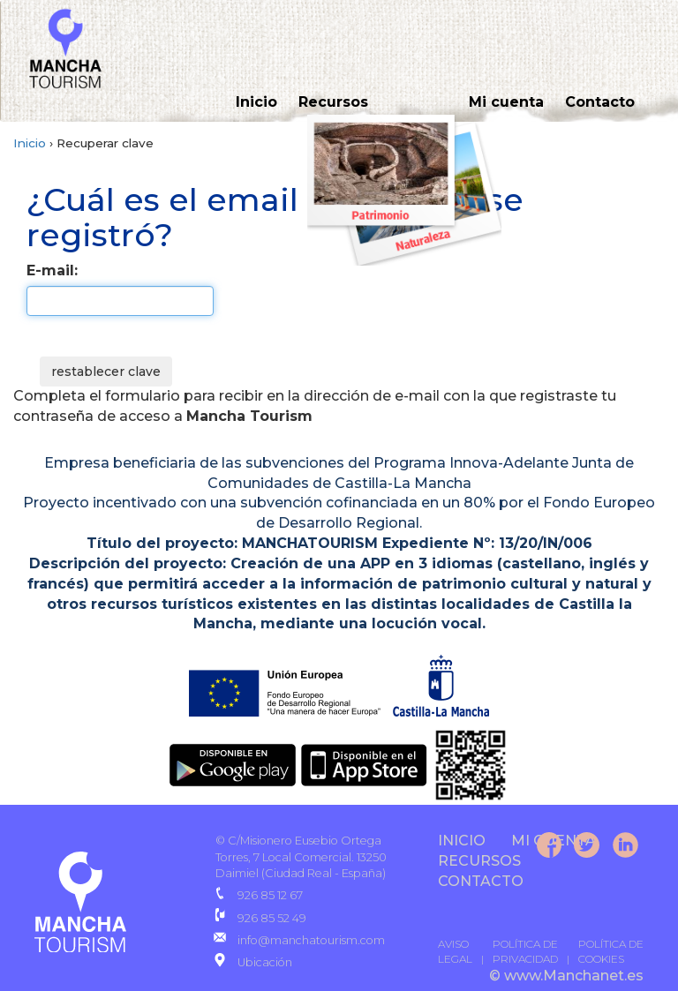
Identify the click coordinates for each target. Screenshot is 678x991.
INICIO (462, 840)
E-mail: (52, 270)
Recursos (333, 102)
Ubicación (264, 962)
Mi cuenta (506, 102)
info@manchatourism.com (311, 940)
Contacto (600, 102)
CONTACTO (481, 881)
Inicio (256, 102)
